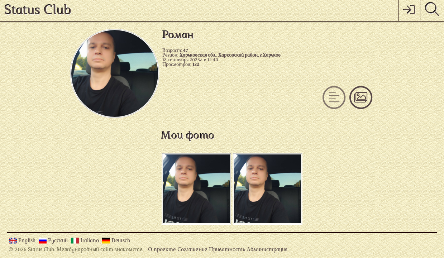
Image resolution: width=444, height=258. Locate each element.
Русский (58, 241)
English (27, 241)
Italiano (90, 241)
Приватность (227, 250)
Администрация (267, 250)
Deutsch (120, 241)
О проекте (162, 250)
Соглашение (192, 250)
